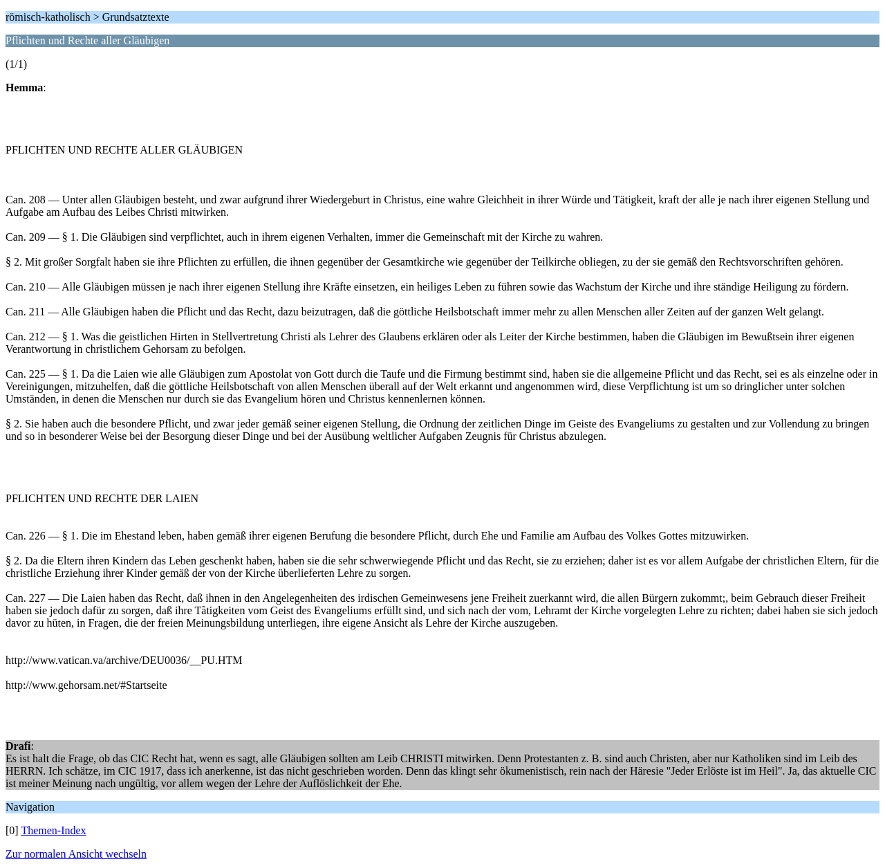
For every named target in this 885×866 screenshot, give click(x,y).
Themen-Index (53, 830)
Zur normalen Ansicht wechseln (76, 854)
